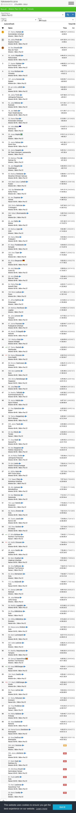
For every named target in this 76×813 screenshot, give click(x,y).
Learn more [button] (41, 809)
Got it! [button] (62, 807)
